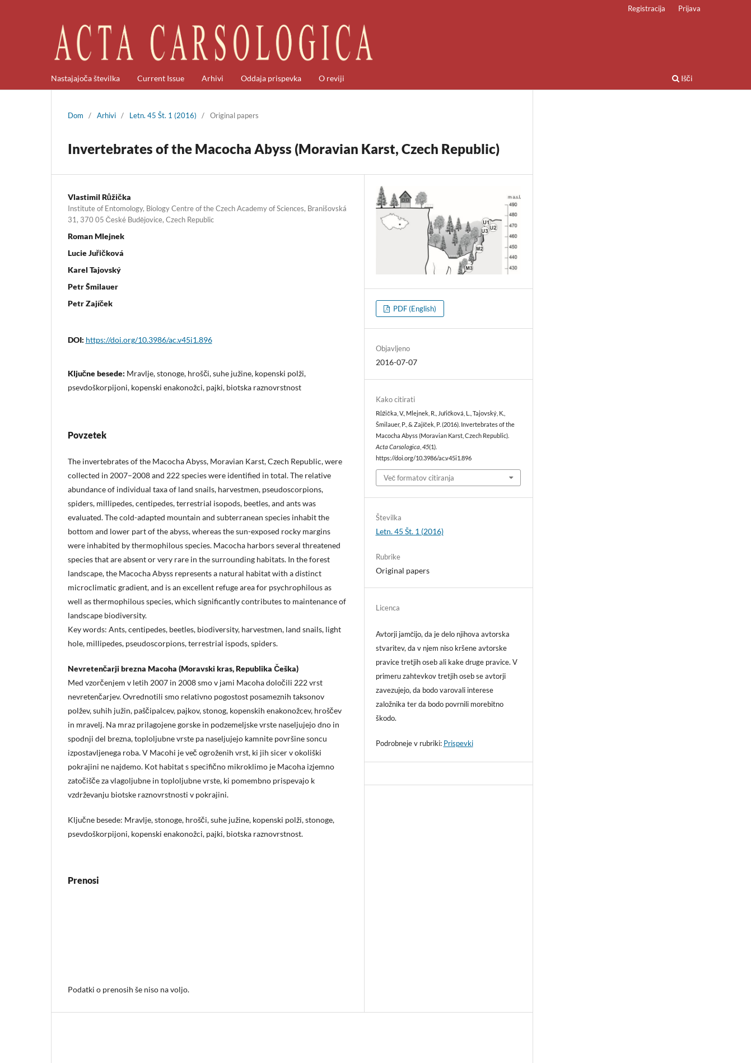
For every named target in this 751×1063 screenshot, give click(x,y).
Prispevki (458, 743)
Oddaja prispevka (271, 78)
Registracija (646, 8)
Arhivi (212, 78)
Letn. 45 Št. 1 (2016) (163, 115)
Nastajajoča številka (85, 78)
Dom (75, 115)
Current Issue (160, 78)
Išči (682, 78)
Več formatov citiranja (419, 477)
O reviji (331, 78)
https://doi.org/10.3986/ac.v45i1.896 (149, 339)
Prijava (689, 8)
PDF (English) (413, 308)
